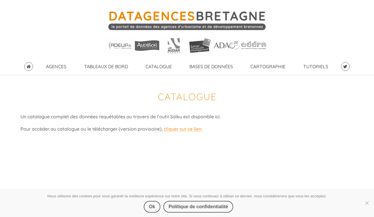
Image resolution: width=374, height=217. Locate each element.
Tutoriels (315, 66)
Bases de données (211, 66)
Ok (152, 206)
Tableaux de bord (106, 66)
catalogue (159, 66)
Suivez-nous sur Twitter (345, 66)
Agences (56, 66)
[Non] (367, 203)
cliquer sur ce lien (182, 129)
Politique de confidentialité (198, 206)
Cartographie (267, 66)
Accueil (28, 66)
